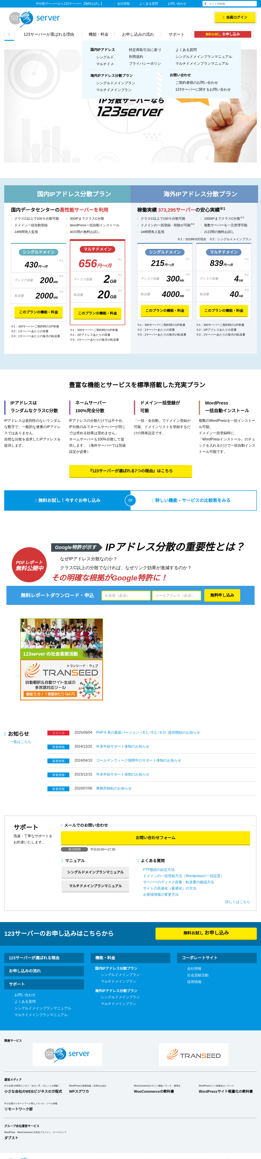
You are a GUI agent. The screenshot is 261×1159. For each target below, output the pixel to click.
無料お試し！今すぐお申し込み (69, 500)
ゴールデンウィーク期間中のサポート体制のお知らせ (138, 719)
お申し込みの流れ (140, 34)
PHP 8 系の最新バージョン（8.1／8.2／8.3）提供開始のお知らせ (148, 691)
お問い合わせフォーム (155, 797)
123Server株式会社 (34, 19)
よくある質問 (148, 3)
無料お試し (225, 34)
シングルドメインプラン (120, 933)
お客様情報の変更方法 (161, 853)
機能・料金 (101, 34)
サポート (179, 34)
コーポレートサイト (200, 917)
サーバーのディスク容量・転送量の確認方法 (178, 841)
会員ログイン (235, 17)
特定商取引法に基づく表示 (191, 1119)
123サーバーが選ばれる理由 (51, 34)
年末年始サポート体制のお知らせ (122, 705)
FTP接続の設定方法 (159, 828)
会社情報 (122, 3)
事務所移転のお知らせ (114, 747)
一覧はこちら (20, 701)
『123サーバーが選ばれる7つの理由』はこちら (130, 471)
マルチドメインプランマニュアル (95, 845)
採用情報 (194, 941)
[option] (130, 105)
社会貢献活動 (197, 934)
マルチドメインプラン (118, 940)
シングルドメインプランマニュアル (95, 831)
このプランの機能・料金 (38, 312)
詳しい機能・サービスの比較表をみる (192, 500)
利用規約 (150, 1119)
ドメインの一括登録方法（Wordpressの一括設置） (183, 835)
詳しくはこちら (237, 861)
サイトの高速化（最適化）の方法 (169, 847)
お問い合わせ (177, 3)
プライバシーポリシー (242, 1119)
